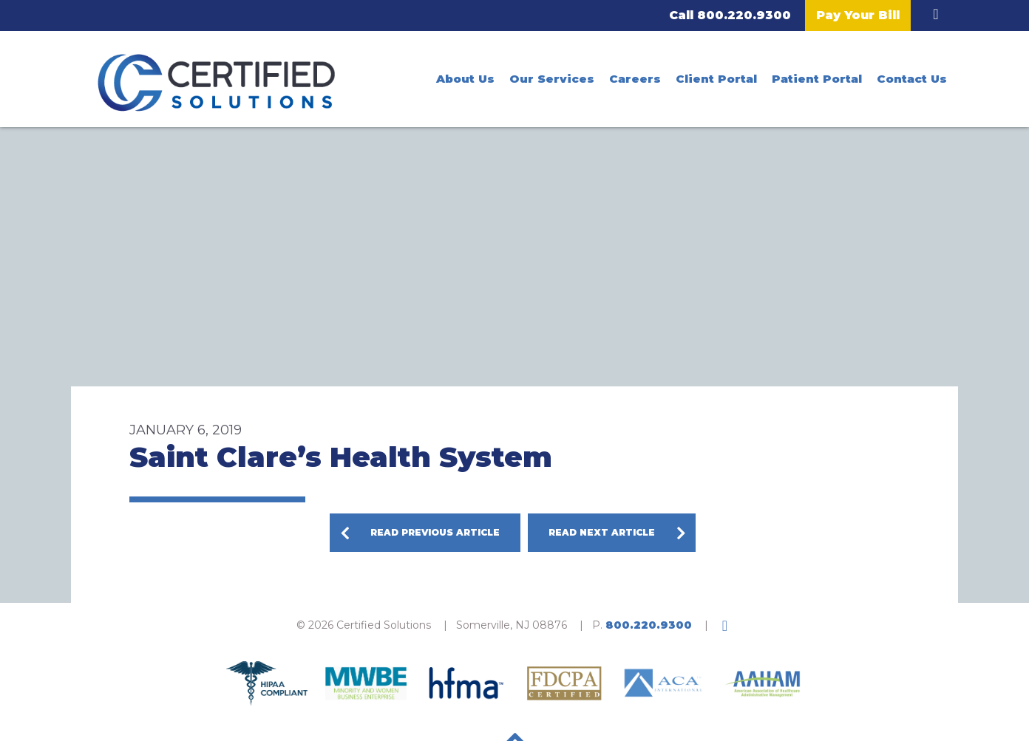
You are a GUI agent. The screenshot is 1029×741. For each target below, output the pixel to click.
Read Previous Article (435, 532)
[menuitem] (465, 78)
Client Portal (716, 79)
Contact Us (912, 79)
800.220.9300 (744, 15)
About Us (465, 79)
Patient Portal (817, 79)
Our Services (551, 79)
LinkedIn (936, 14)
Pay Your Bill (858, 15)
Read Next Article (602, 532)
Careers (635, 79)
